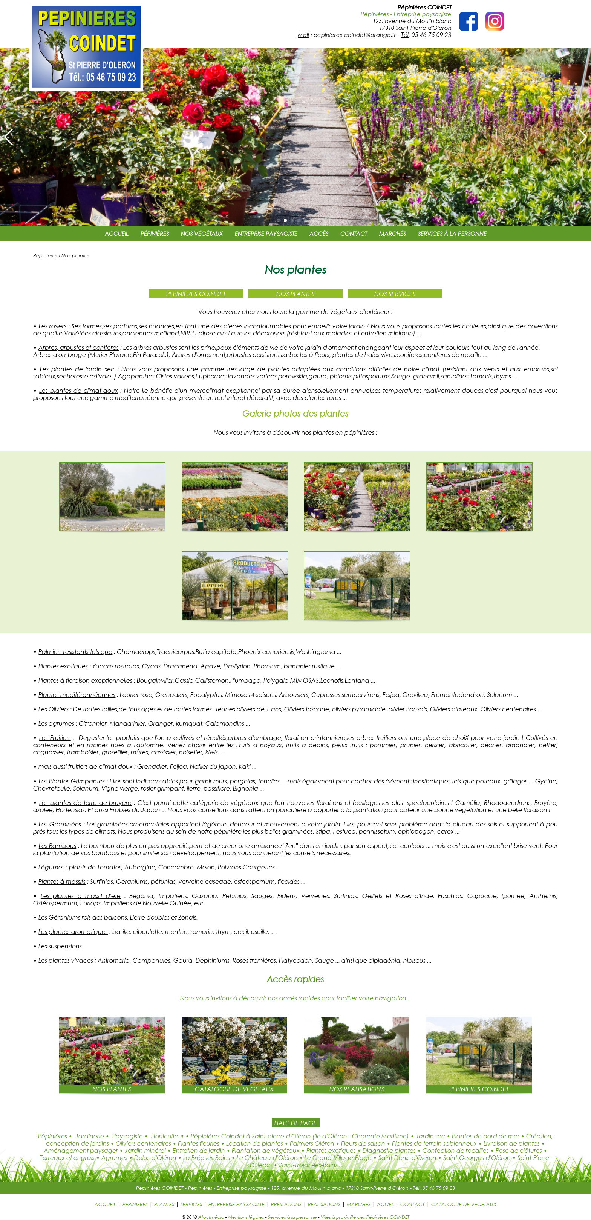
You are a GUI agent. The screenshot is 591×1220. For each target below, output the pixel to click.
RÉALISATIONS (324, 1204)
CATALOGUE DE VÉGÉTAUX (463, 1204)
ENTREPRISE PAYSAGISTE (266, 233)
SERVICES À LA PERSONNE (452, 233)
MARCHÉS (392, 233)
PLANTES (164, 1204)
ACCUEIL (117, 233)
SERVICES (191, 1204)
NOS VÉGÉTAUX (202, 233)
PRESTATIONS (286, 1204)
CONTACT (353, 233)
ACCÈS (318, 233)
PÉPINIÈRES (155, 233)
